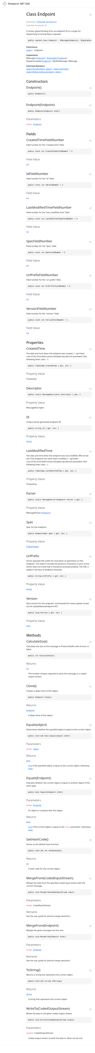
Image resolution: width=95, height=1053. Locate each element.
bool (28, 760)
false (30, 768)
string (29, 441)
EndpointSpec (32, 546)
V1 (56, 22)
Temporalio (41, 22)
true (30, 765)
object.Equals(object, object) (39, 69)
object (29, 50)
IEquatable (52, 58)
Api (47, 22)
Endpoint (40, 58)
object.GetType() (61, 69)
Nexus (51, 22)
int (27, 164)
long (28, 625)
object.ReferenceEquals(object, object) (43, 72)
